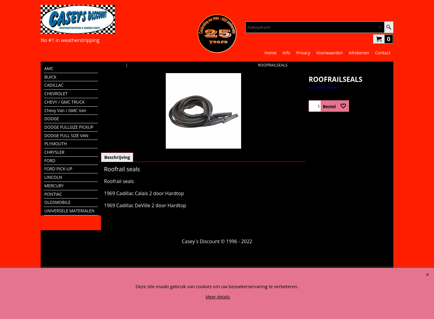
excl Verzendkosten (323, 87)
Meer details (218, 297)
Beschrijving (117, 157)
